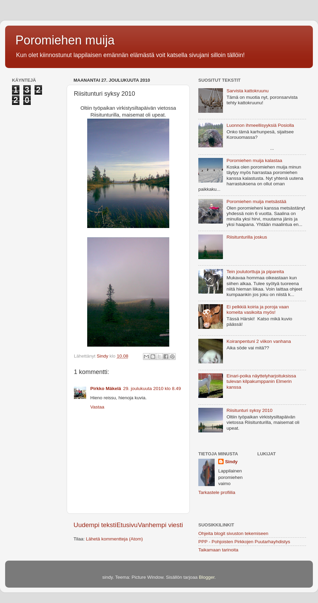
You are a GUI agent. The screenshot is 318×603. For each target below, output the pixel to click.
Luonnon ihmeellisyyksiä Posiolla (260, 125)
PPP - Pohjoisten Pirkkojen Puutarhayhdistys (244, 541)
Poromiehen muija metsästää (256, 201)
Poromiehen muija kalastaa (254, 160)
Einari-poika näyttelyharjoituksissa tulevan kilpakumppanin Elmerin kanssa (261, 381)
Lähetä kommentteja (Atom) (114, 538)
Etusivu (127, 524)
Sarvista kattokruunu (247, 90)
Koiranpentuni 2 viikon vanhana (258, 341)
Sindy (231, 461)
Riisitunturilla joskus (246, 237)
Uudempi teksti (95, 524)
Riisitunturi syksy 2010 (249, 410)
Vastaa (97, 407)
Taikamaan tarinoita (218, 549)
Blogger (206, 577)
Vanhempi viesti (160, 524)
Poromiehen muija (65, 40)
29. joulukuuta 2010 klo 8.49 (152, 388)
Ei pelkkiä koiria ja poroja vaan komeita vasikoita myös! (257, 309)
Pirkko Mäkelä (105, 388)
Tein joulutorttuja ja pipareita (255, 271)
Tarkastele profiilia (216, 492)
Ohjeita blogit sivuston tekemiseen (233, 533)
